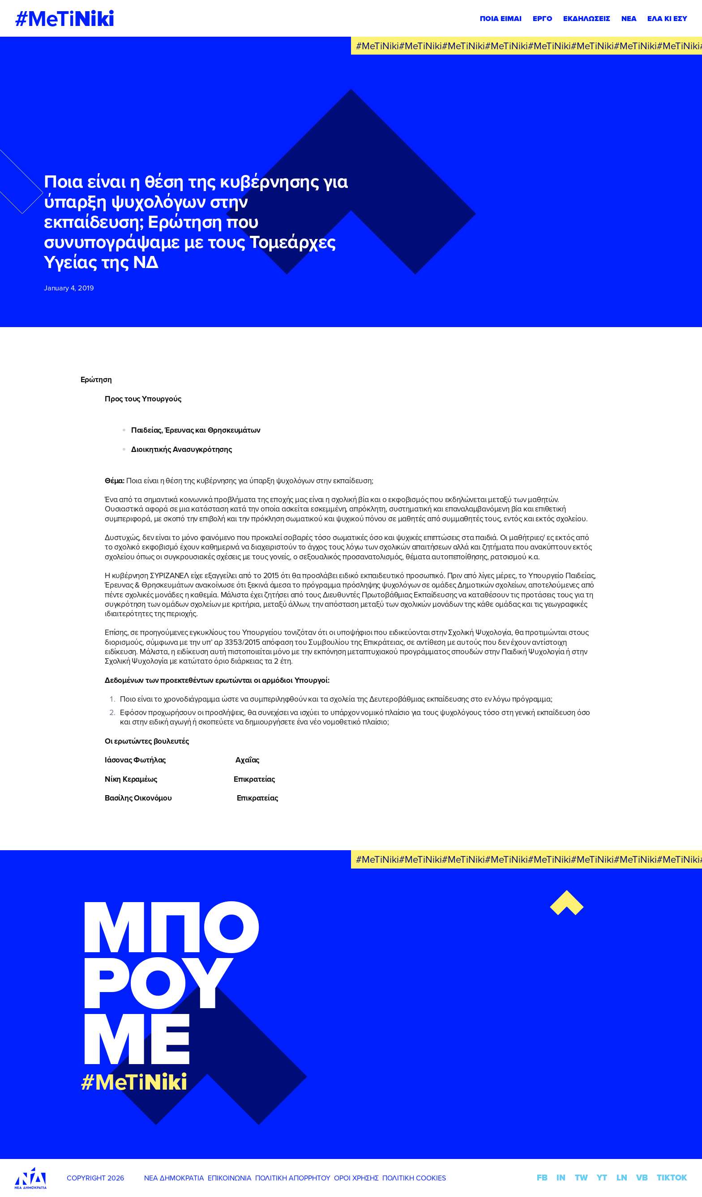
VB (642, 1177)
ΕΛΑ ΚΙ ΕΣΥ (667, 18)
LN (621, 1177)
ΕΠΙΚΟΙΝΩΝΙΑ (230, 1178)
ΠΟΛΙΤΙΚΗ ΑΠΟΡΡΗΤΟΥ (292, 1178)
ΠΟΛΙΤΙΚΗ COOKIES (414, 1178)
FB (542, 1177)
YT (602, 1177)
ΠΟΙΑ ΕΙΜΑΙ (501, 18)
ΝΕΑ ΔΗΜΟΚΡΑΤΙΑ (174, 1178)
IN (560, 1177)
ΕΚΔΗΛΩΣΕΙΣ (586, 18)
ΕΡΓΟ (542, 18)
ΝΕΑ (629, 18)
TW (581, 1177)
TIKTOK (672, 1177)
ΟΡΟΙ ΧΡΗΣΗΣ (356, 1178)
